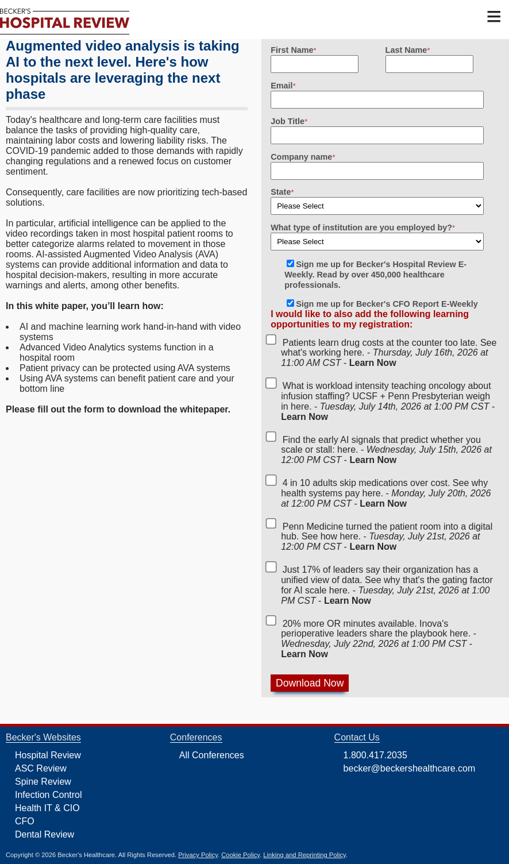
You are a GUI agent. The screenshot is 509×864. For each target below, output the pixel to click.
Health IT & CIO (47, 808)
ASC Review (41, 768)
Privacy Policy (198, 854)
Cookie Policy (240, 854)
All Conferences (211, 755)
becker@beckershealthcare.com (410, 768)
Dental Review (44, 834)
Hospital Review (48, 755)
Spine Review (43, 781)
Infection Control (48, 795)
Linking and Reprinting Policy (304, 854)
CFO (24, 821)
